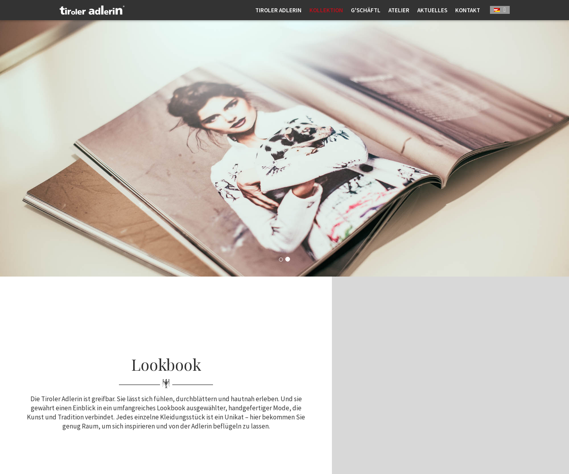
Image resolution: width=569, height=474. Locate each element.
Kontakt (467, 10)
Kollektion (326, 10)
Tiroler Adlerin (278, 10)
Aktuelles (432, 10)
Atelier (398, 10)
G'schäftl (366, 10)
